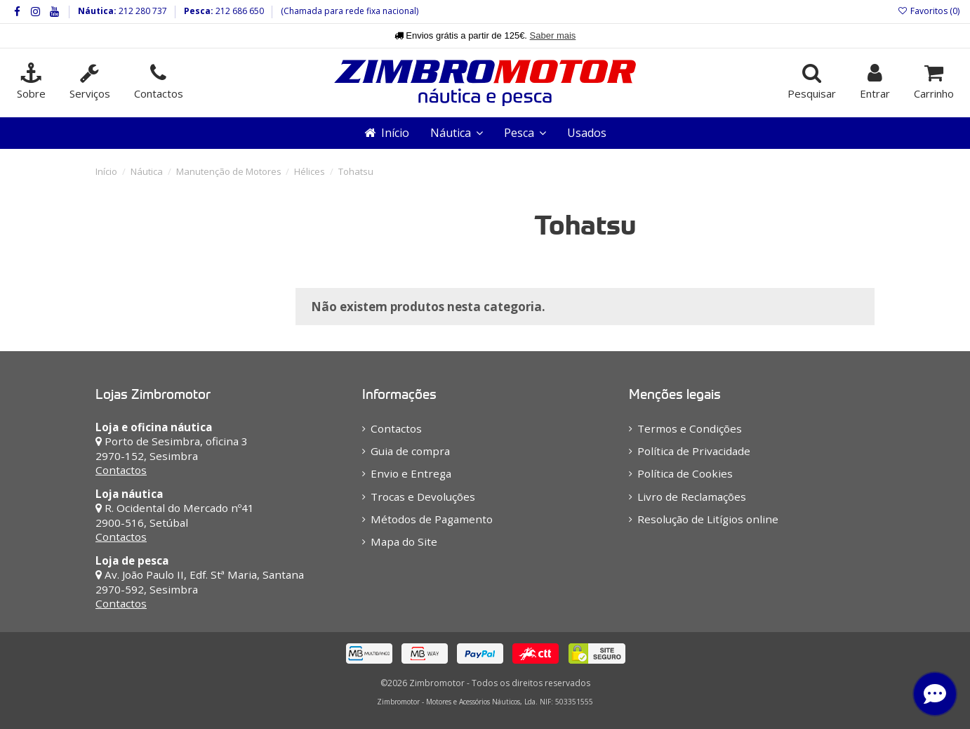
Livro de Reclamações (691, 497)
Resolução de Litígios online (707, 519)
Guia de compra (410, 451)
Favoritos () (928, 11)
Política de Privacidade (693, 451)
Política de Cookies (685, 473)
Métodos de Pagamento (432, 519)
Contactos (121, 470)
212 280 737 (142, 11)
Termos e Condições (689, 428)
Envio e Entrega (411, 473)
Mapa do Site (404, 541)
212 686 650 (238, 11)
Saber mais (553, 35)
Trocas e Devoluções (423, 497)
